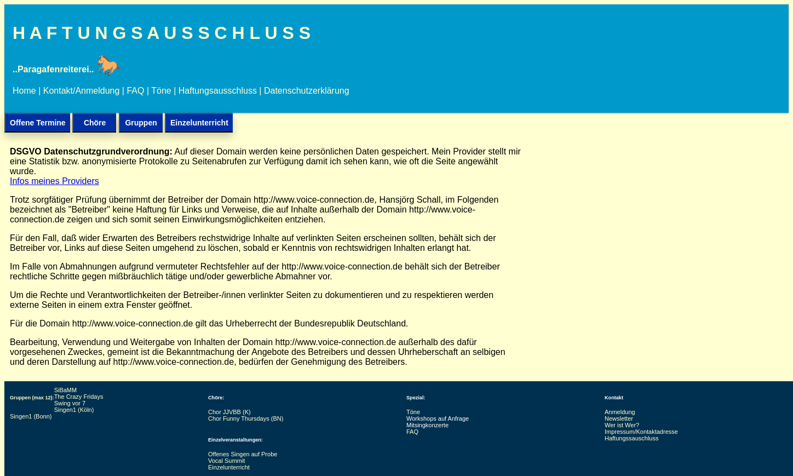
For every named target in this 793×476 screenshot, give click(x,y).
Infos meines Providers (54, 181)
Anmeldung (620, 412)
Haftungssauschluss (631, 438)
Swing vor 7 (71, 403)
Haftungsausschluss (218, 90)
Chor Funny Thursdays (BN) (245, 418)
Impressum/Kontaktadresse (641, 431)
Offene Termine (38, 122)
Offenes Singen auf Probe (243, 454)
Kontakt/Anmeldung (81, 90)
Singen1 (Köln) (74, 409)
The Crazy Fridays (79, 396)
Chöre (95, 122)
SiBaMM (66, 390)
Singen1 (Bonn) (30, 416)
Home (24, 90)
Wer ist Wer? (622, 425)
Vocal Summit (226, 460)
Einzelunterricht (199, 122)
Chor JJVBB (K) (229, 412)
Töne (161, 90)
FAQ (135, 90)
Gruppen (141, 122)
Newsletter (619, 418)
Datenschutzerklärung (306, 90)
